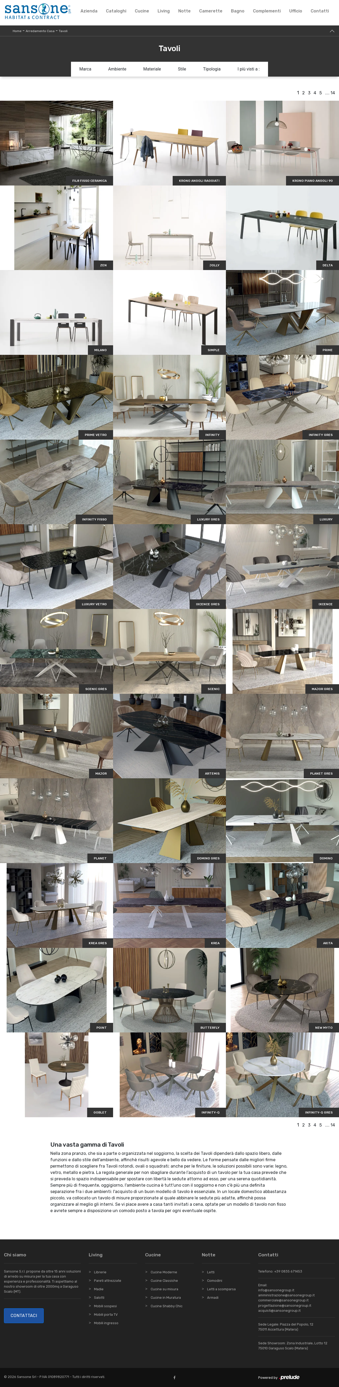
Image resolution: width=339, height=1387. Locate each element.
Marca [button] (85, 69)
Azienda (89, 11)
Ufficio (295, 11)
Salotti (99, 1298)
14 (333, 92)
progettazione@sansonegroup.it (284, 1306)
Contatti (320, 11)
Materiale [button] (152, 69)
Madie (99, 1289)
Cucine (142, 11)
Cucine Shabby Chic (166, 1306)
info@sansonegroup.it (276, 1290)
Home (17, 31)
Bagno (237, 11)
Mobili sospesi (105, 1306)
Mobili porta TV (106, 1315)
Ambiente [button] (117, 69)
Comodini (214, 1281)
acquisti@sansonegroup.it (279, 1311)
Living (164, 11)
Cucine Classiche (164, 1281)
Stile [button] (182, 69)
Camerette (210, 11)
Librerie (100, 1272)
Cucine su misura (164, 1289)
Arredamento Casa (40, 31)
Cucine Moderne (164, 1272)
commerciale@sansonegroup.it (283, 1300)
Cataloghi (116, 11)
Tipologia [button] (212, 69)
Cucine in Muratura (166, 1298)
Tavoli (63, 31)
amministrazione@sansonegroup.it (286, 1295)
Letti (211, 1272)
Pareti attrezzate (107, 1281)
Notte (184, 11)
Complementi (267, 11)
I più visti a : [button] (249, 69)
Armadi (212, 1298)
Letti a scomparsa (221, 1289)
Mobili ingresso (106, 1323)
